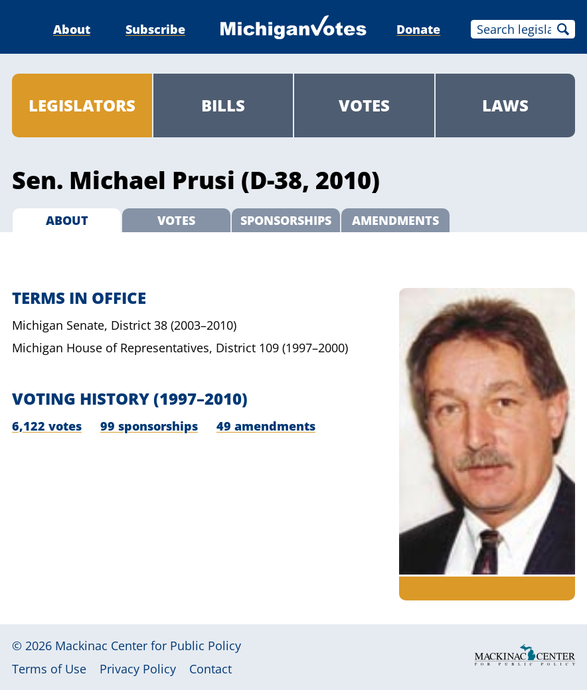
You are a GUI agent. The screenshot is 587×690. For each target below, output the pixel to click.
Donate (418, 29)
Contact (210, 669)
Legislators (82, 105)
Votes (364, 105)
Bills (223, 105)
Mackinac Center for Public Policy (148, 646)
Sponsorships (285, 220)
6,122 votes (47, 426)
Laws (505, 105)
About (71, 29)
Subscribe (155, 29)
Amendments (395, 220)
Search (563, 29)
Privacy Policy (138, 669)
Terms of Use (49, 669)
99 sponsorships (149, 426)
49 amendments (265, 426)
